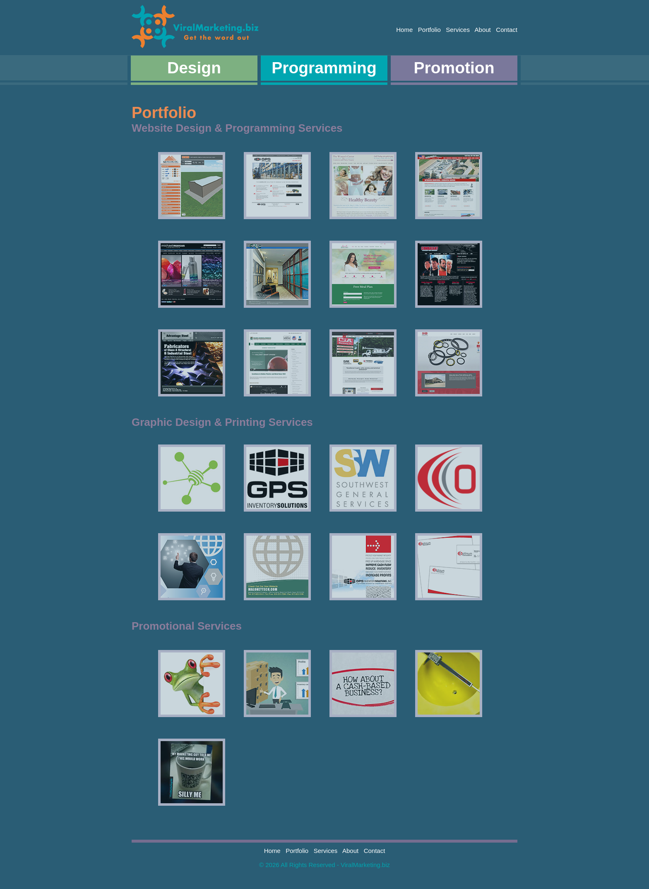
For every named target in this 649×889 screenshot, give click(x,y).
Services (458, 29)
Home (404, 29)
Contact (506, 29)
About (483, 29)
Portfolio (429, 29)
